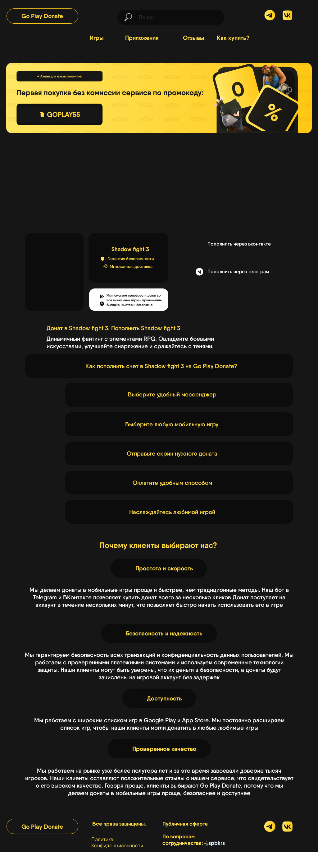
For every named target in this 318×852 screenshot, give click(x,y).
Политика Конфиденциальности (117, 842)
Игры (97, 37)
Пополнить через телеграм (238, 271)
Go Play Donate (42, 16)
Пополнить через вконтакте (239, 244)
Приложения (142, 37)
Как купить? (233, 37)
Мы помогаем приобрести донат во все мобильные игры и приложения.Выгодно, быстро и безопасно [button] (134, 300)
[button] (102, 304)
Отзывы (193, 37)
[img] (287, 15)
